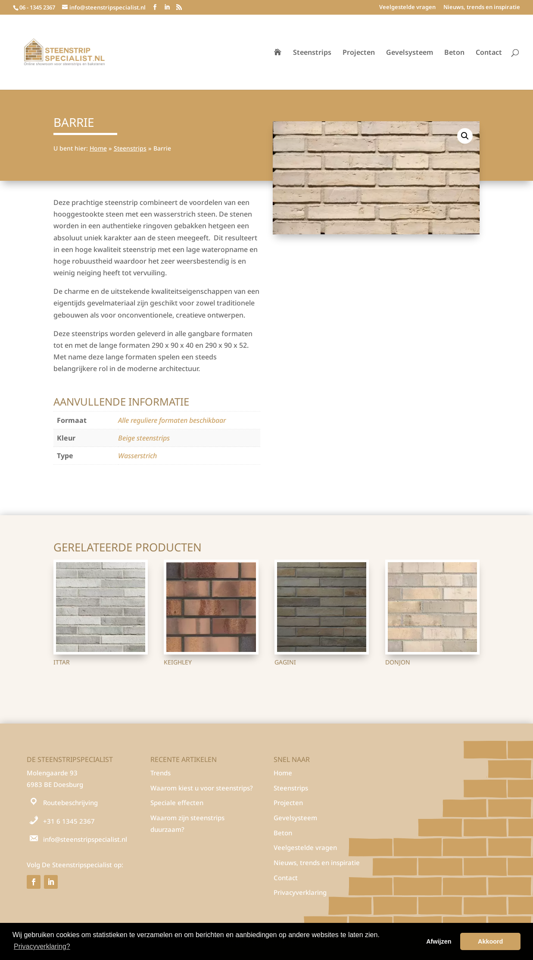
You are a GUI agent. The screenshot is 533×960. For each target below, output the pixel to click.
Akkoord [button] (490, 941)
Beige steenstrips (144, 438)
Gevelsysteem (409, 53)
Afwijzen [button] (438, 941)
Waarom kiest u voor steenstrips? (201, 788)
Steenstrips (312, 53)
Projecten (359, 53)
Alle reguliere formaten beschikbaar (172, 420)
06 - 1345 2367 (37, 7)
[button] (465, 136)
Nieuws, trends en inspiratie (481, 7)
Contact (489, 53)
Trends (160, 772)
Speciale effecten (176, 802)
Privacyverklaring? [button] (42, 946)
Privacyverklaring (300, 892)
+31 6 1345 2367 (69, 821)
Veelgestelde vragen (407, 7)
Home (98, 148)
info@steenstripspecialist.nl (85, 839)
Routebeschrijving (70, 802)
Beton (454, 53)
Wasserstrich (137, 455)
